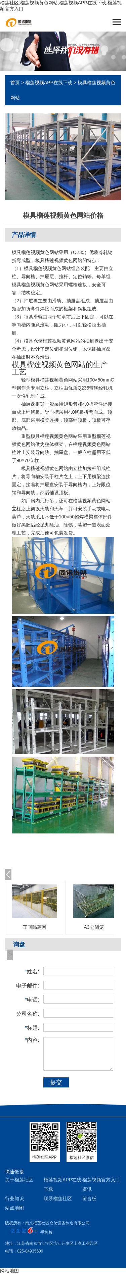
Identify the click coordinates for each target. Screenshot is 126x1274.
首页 (15, 82)
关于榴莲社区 (19, 1179)
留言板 (89, 1198)
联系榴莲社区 (58, 1198)
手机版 (46, 1232)
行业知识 (14, 1198)
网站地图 (9, 1270)
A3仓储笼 (93, 927)
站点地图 (14, 1208)
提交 (56, 1082)
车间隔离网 (34, 927)
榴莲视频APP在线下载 (48, 82)
